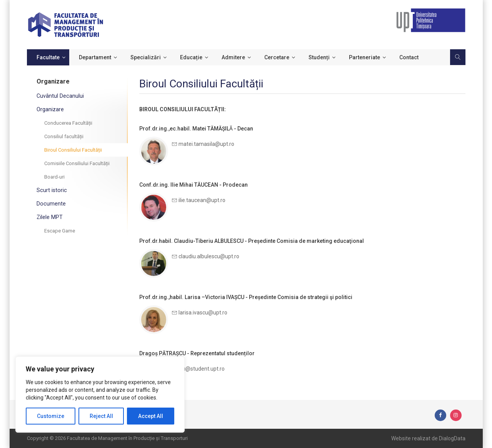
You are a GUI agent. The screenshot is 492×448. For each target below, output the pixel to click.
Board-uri (54, 177)
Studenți (319, 57)
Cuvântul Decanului (60, 96)
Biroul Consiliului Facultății (73, 150)
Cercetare (276, 57)
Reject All (101, 416)
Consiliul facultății (63, 136)
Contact (409, 57)
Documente (51, 204)
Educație (191, 57)
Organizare (50, 109)
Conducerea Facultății (68, 123)
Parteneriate (364, 57)
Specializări (145, 57)
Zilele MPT (49, 217)
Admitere (233, 57)
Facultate (48, 57)
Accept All (150, 416)
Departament (95, 57)
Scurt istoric (51, 190)
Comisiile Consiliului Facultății (77, 163)
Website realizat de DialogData (428, 438)
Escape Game (59, 231)
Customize (50, 416)
